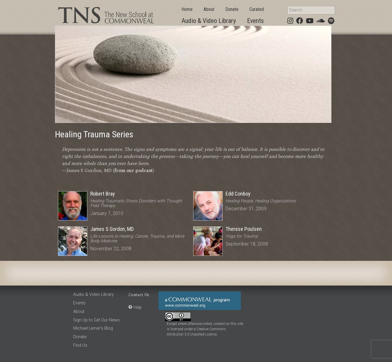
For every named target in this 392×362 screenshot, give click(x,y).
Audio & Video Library (208, 20)
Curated (256, 9)
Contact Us (139, 294)
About (208, 9)
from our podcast (133, 170)
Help (138, 307)
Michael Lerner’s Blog (93, 328)
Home (187, 9)
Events (255, 20)
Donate (231, 9)
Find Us (80, 345)
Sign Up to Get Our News (96, 320)
